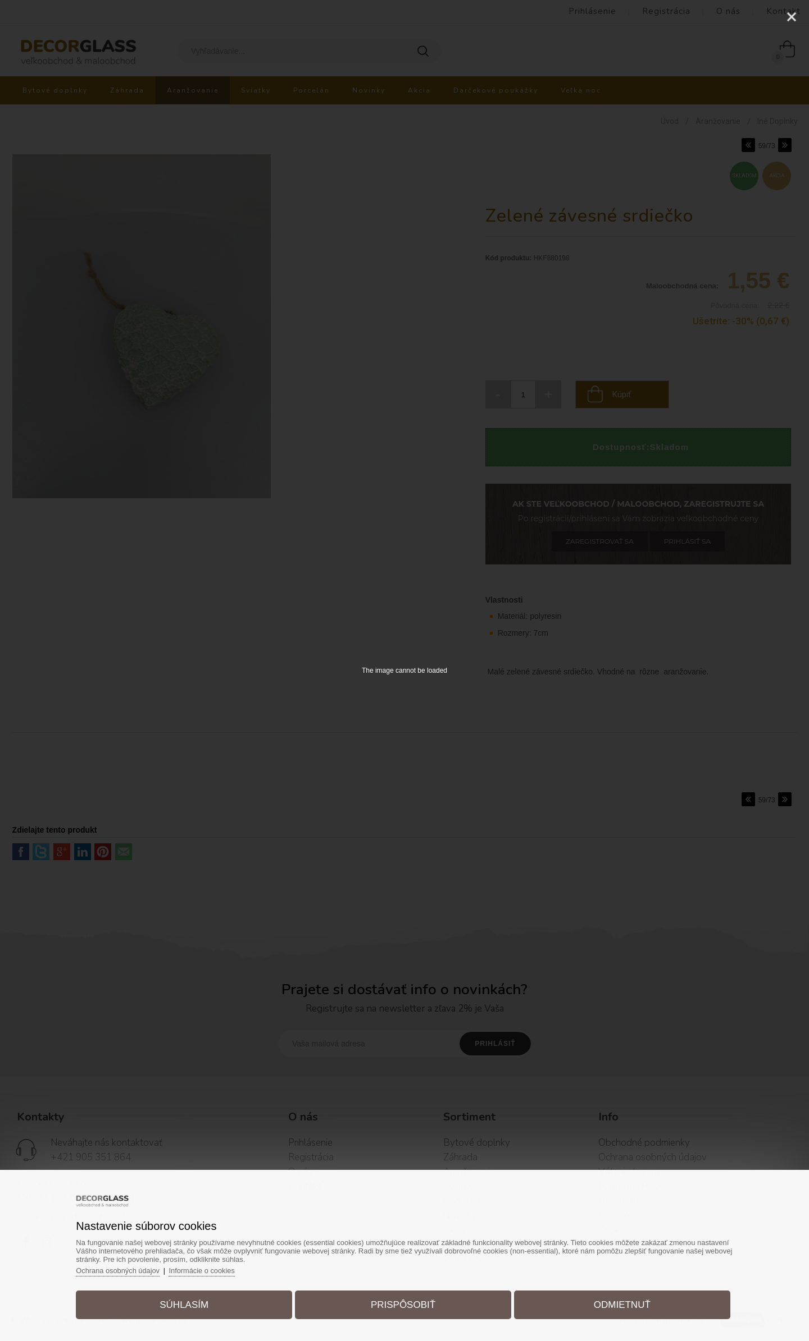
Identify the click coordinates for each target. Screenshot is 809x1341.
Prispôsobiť (403, 1303)
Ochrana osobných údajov (123, 1269)
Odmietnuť (618, 1303)
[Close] (792, 17)
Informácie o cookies (208, 1269)
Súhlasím (187, 1303)
